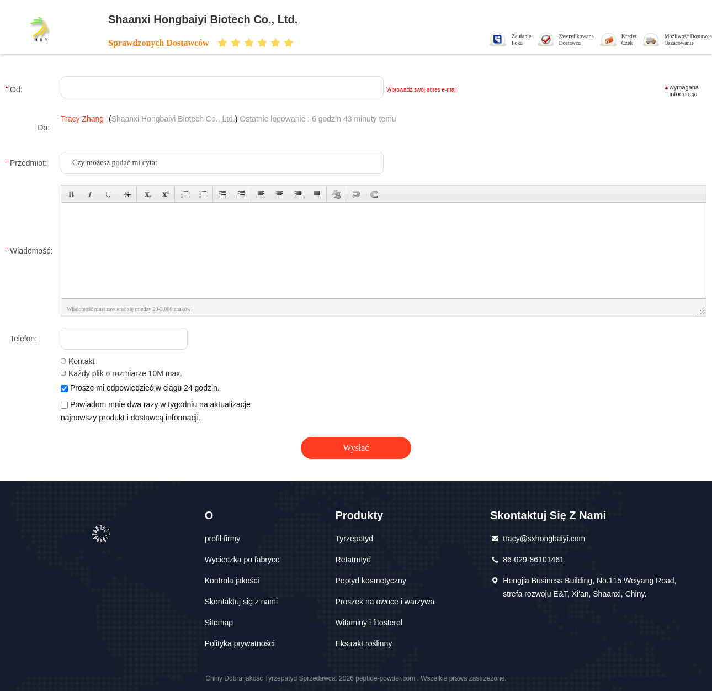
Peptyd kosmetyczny (371, 580)
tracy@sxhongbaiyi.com (544, 538)
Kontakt (77, 361)
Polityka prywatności (240, 643)
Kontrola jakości (232, 580)
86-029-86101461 (533, 559)
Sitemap (219, 622)
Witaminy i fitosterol (369, 622)
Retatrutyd (353, 559)
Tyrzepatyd (354, 538)
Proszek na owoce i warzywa (385, 601)
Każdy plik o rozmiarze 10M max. (121, 373)
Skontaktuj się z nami (241, 601)
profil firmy (223, 538)
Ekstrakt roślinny (364, 643)
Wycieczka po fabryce (242, 559)
